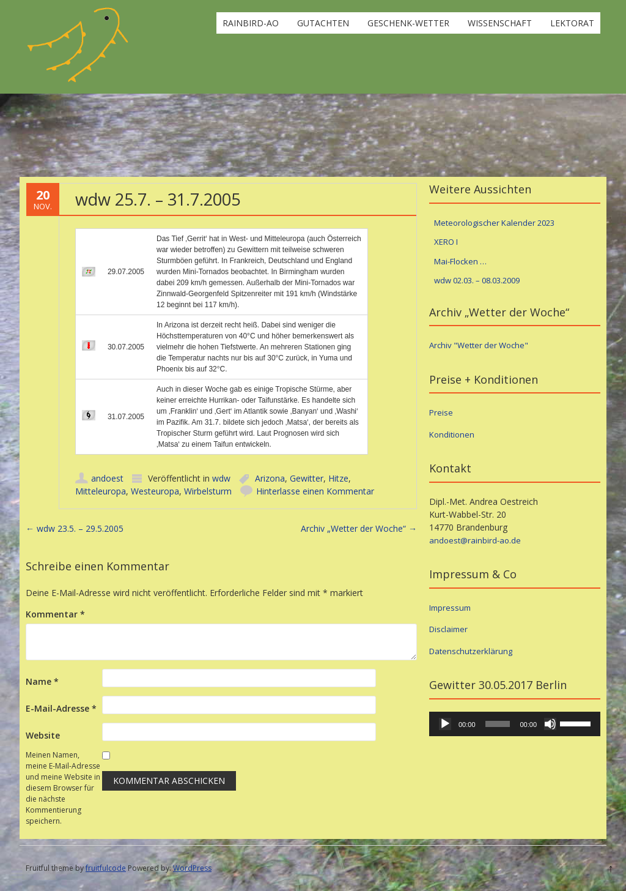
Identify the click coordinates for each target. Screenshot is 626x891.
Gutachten (323, 23)
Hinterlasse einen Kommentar (315, 491)
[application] (514, 724)
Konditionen (451, 434)
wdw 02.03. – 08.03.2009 (477, 280)
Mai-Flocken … (460, 261)
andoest (107, 478)
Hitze (338, 478)
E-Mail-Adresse (61, 708)
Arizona (270, 478)
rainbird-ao (251, 23)
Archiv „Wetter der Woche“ (359, 528)
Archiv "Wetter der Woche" (478, 345)
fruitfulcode (106, 868)
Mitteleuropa (100, 491)
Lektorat (572, 23)
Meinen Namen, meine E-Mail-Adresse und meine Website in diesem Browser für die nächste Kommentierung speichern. (63, 788)
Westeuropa (155, 491)
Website (43, 735)
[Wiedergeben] (445, 724)
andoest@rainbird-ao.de (475, 540)
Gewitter (306, 478)
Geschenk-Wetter (408, 23)
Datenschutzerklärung (470, 651)
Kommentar (55, 614)
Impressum (450, 607)
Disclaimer (448, 629)
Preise (441, 412)
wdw (221, 478)
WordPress (192, 868)
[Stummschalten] (550, 724)
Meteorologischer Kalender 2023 (494, 222)
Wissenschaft (500, 23)
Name (42, 681)
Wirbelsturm (208, 491)
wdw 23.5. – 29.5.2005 (74, 528)
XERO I (446, 241)
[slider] (497, 724)
